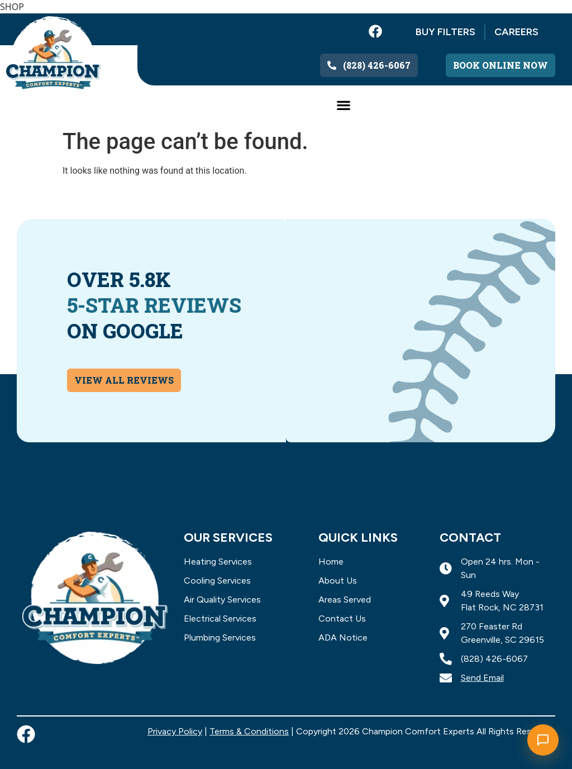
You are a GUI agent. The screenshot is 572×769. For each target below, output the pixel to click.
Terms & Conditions (249, 731)
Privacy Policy (174, 731)
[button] (343, 105)
